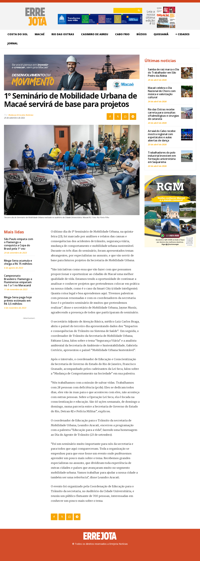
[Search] (138, 10)
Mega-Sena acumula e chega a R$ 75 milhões (18, 262)
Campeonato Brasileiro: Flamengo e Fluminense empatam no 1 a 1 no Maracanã (18, 280)
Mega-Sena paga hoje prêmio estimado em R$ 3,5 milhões (18, 300)
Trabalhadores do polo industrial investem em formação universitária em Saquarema (162, 157)
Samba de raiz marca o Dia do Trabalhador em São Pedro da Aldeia (163, 73)
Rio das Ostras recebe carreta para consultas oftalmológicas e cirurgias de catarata (163, 114)
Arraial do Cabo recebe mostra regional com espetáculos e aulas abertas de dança (161, 135)
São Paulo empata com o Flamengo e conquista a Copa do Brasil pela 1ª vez (18, 243)
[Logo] (100, 536)
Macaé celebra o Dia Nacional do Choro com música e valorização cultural (162, 92)
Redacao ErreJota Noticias (20, 115)
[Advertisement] (29, 340)
